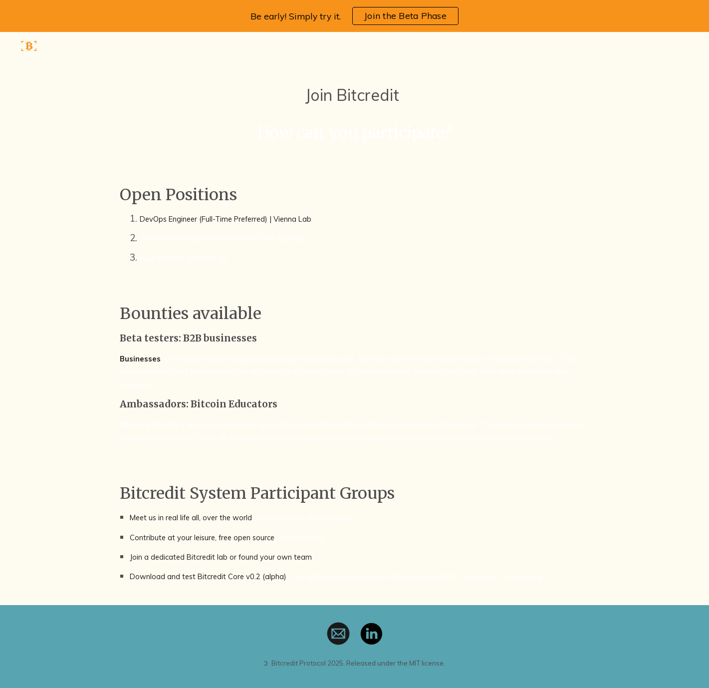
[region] (354, 16)
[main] (354, 114)
